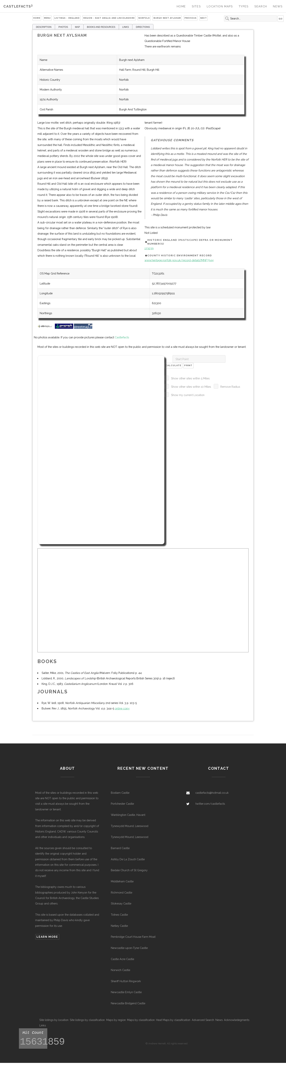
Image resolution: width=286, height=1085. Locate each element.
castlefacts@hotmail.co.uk (212, 792)
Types (244, 6)
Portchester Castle (122, 803)
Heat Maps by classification (173, 1019)
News (277, 6)
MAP (77, 27)
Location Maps (220, 6)
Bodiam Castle (120, 792)
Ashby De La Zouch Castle (128, 859)
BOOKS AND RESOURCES (101, 27)
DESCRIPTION (43, 27)
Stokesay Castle (121, 903)
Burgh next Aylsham (167, 18)
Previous (191, 18)
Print (188, 365)
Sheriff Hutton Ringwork (126, 981)
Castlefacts (18, 6)
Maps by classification (141, 1019)
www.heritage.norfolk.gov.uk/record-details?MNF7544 (179, 260)
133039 (149, 248)
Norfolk (144, 18)
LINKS (125, 27)
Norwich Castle (120, 970)
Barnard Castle (120, 848)
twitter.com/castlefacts (210, 803)
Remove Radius (230, 386)
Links (42, 1025)
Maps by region (116, 1019)
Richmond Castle (121, 892)
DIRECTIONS (143, 27)
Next (203, 18)
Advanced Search (203, 1019)
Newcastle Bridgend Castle (128, 1003)
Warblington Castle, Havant (128, 814)
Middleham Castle (122, 881)
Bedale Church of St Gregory (129, 870)
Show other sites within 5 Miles (190, 378)
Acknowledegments (236, 1019)
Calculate (173, 365)
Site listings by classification (87, 1019)
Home (181, 6)
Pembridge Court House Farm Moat (133, 936)
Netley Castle (119, 925)
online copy (122, 708)
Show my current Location (187, 395)
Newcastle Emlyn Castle (126, 992)
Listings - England (67, 18)
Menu (47, 18)
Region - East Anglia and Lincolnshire (109, 18)
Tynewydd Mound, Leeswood (129, 826)
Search (260, 6)
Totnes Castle (119, 914)
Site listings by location (53, 1019)
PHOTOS (63, 27)
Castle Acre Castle (122, 959)
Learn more (47, 936)
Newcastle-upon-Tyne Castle (129, 947)
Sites (196, 6)
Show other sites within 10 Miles (191, 386)
